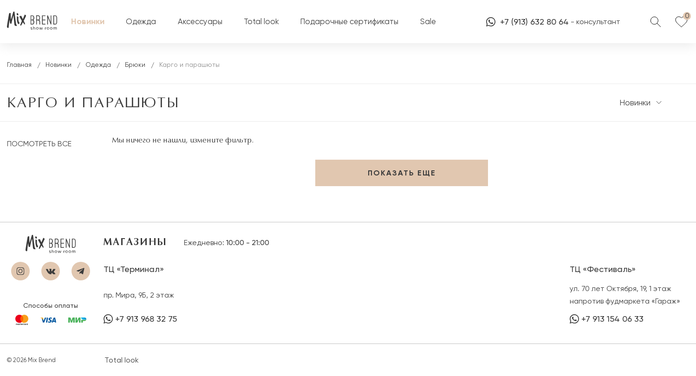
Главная (19, 64)
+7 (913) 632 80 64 (527, 21)
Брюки (135, 64)
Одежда (98, 64)
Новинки (59, 64)
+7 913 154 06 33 (607, 319)
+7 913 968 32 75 (140, 319)
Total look (121, 360)
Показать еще (402, 173)
